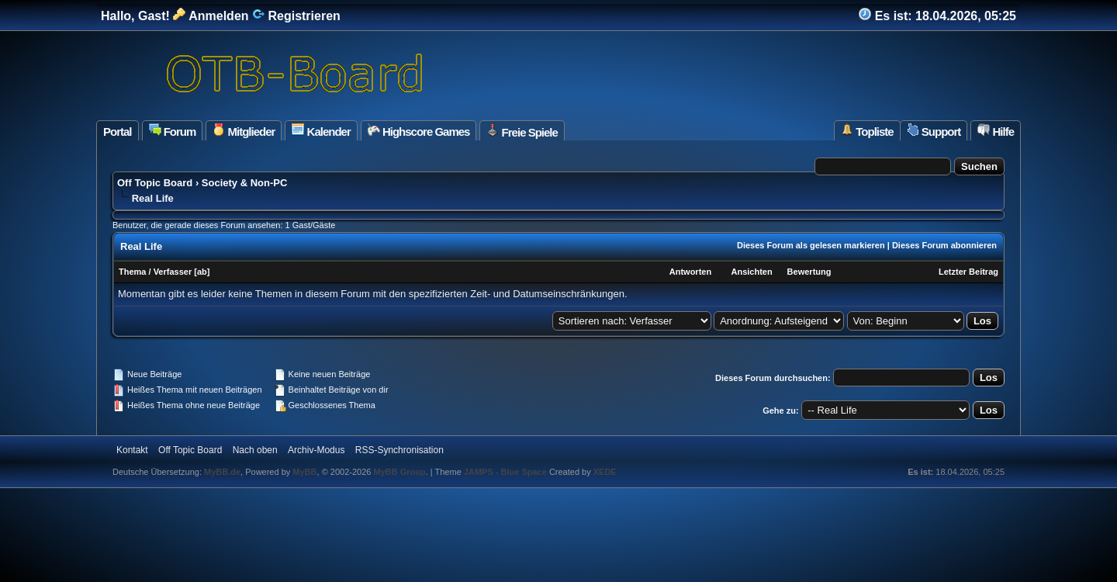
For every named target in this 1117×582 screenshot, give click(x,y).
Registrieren (296, 16)
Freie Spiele (521, 131)
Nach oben (255, 450)
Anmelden (210, 16)
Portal (117, 131)
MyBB (304, 471)
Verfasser (173, 271)
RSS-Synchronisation (399, 450)
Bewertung (809, 271)
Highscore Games (419, 130)
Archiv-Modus (316, 450)
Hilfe (995, 130)
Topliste (867, 130)
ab (202, 271)
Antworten (690, 271)
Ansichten (751, 271)
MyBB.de (222, 471)
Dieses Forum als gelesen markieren (811, 245)
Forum (172, 130)
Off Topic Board (154, 183)
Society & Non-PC (245, 183)
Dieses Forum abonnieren (944, 245)
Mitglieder (244, 130)
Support (934, 130)
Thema (132, 271)
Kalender (321, 130)
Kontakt (132, 450)
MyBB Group (399, 471)
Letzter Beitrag (968, 271)
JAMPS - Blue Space (506, 471)
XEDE (605, 471)
